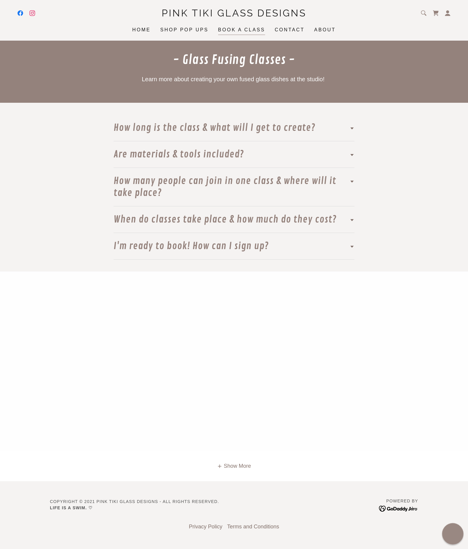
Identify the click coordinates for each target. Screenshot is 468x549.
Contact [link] (290, 29)
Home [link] (141, 29)
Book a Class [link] (241, 29)
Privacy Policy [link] (205, 527)
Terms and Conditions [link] (253, 527)
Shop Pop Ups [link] (184, 29)
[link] (20, 13)
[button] (448, 13)
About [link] (325, 29)
